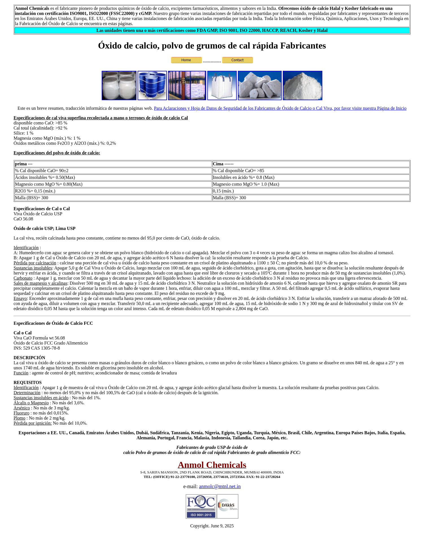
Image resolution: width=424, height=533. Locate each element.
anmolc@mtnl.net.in (220, 486)
